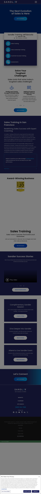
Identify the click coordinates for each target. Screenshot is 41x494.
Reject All (35, 491)
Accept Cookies (27, 491)
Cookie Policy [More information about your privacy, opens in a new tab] (4, 489)
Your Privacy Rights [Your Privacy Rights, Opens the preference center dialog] (6, 491)
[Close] (39, 476)
